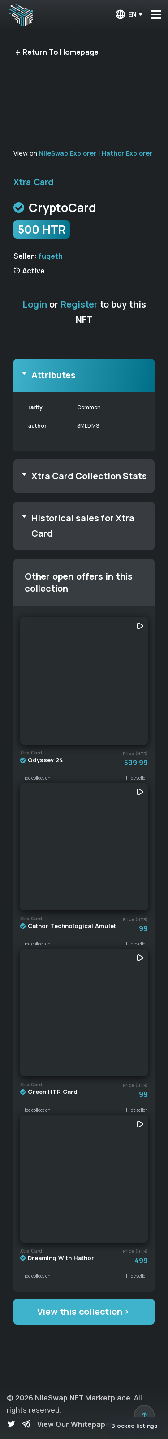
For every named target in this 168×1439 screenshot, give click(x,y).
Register (79, 304)
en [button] (126, 14)
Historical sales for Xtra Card (82, 525)
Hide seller (136, 778)
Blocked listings (134, 1426)
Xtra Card (33, 182)
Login (34, 304)
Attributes (53, 375)
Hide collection (36, 778)
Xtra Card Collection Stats (89, 476)
